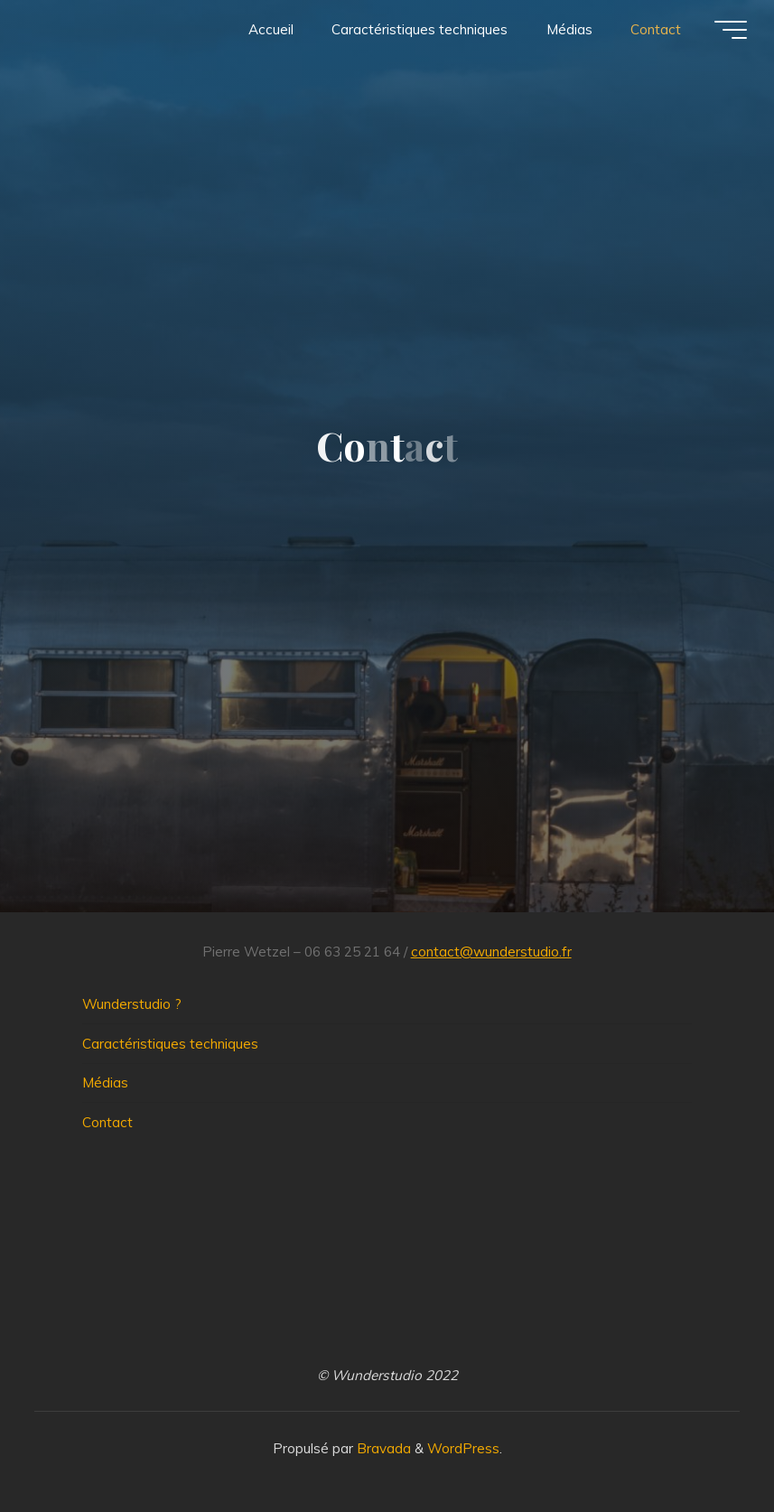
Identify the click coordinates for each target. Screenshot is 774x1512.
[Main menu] (730, 30)
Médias (105, 1082)
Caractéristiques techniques (170, 1043)
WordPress (463, 1448)
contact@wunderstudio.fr (491, 951)
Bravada (382, 1448)
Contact (107, 1122)
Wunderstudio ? (132, 1004)
